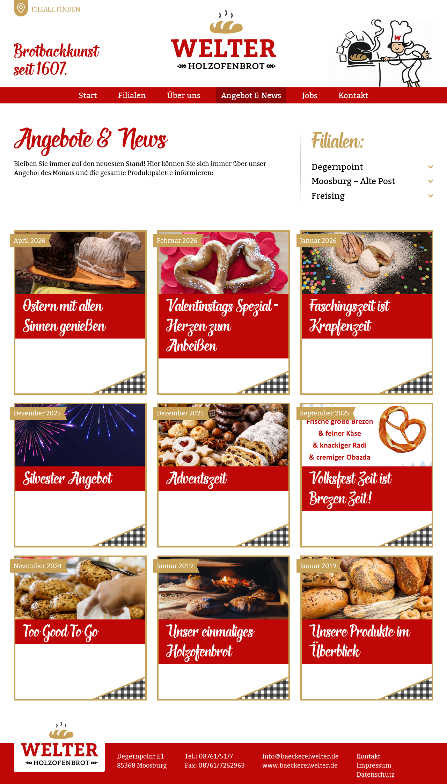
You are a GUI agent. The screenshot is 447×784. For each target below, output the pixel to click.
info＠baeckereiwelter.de (300, 756)
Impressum (374, 765)
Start (88, 95)
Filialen (132, 95)
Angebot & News (251, 95)
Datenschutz (376, 774)
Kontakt (353, 95)
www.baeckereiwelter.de (300, 765)
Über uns (183, 95)
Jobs (309, 95)
